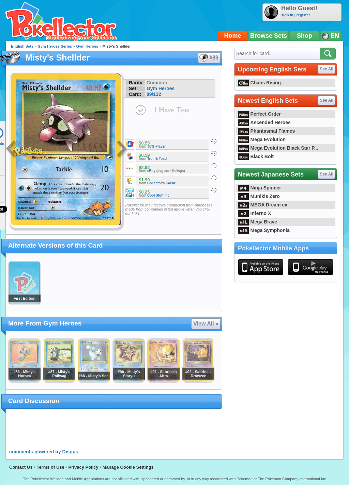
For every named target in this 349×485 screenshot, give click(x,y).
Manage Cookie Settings (128, 467)
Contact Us (21, 467)
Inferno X (254, 213)
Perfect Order (259, 114)
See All (326, 69)
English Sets (22, 46)
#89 (208, 58)
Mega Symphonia (264, 230)
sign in (287, 15)
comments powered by (43, 451)
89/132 (154, 94)
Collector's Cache (161, 183)
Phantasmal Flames (266, 131)
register (303, 15)
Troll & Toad (157, 159)
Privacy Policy (83, 467)
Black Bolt (256, 156)
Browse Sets (268, 35)
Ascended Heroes (264, 122)
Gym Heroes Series (54, 46)
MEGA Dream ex (262, 204)
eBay (151, 171)
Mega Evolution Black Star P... (278, 148)
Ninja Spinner (259, 187)
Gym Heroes (87, 46)
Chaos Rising (259, 82)
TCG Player (156, 146)
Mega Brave (257, 221)
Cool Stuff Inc (158, 195)
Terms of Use (50, 467)
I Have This (172, 109)
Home (232, 35)
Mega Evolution (262, 139)
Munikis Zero (259, 196)
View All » (205, 324)
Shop (304, 35)
